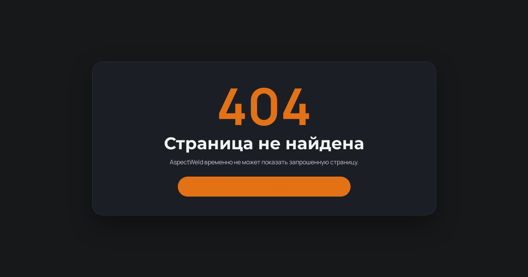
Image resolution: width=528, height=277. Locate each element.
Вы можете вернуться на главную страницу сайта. (264, 186)
